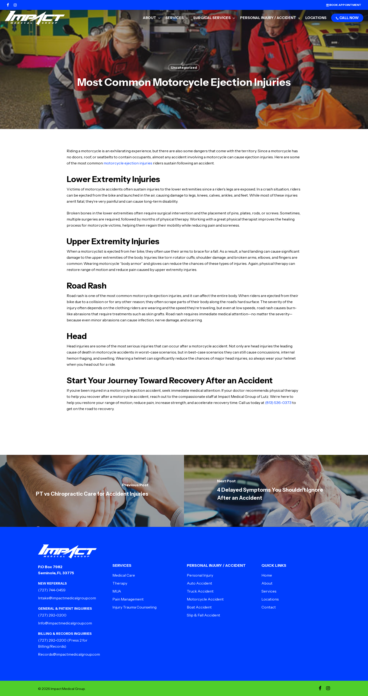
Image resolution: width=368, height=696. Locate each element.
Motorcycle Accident (205, 599)
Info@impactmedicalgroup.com (65, 623)
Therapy (119, 583)
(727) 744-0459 (51, 590)
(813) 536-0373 (278, 402)
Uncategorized (184, 67)
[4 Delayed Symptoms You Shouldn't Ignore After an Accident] (276, 491)
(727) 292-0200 (52, 615)
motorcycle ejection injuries (128, 163)
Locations (270, 599)
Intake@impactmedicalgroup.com (67, 598)
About (266, 583)
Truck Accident (200, 591)
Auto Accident (199, 583)
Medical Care (123, 575)
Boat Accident (199, 607)
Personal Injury (200, 575)
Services (268, 591)
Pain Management (128, 599)
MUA (116, 591)
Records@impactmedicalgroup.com (69, 654)
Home (266, 575)
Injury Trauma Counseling (134, 607)
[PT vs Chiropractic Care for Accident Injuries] (92, 491)
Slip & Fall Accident (203, 615)
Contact (268, 607)
